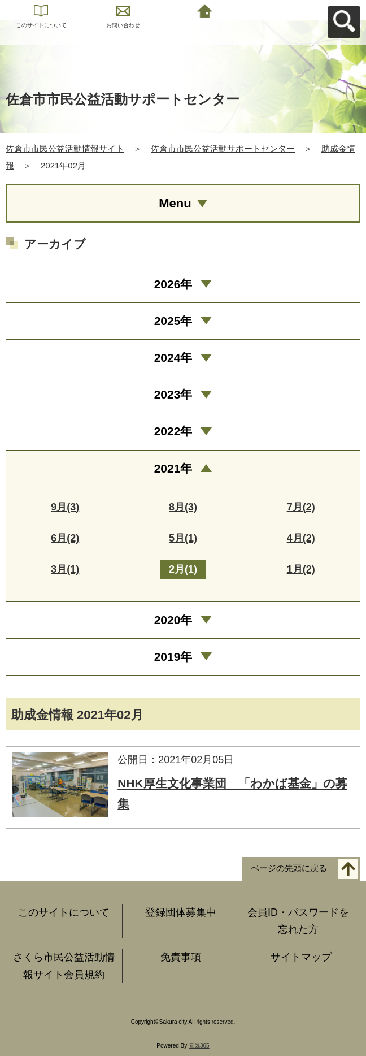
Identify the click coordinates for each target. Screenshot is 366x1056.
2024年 (173, 357)
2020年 (173, 619)
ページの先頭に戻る (289, 868)
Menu (175, 203)
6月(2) (65, 538)
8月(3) (183, 507)
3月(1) (65, 569)
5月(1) (183, 538)
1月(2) (301, 569)
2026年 (173, 284)
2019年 (173, 656)
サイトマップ (301, 957)
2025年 (173, 320)
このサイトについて (41, 25)
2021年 (173, 468)
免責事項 (180, 957)
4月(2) (301, 538)
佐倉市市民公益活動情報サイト (65, 148)
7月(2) (301, 507)
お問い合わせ (123, 25)
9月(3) (65, 507)
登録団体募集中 (180, 912)
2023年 (173, 394)
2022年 (173, 431)
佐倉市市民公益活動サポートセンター (223, 148)
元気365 (199, 1045)
